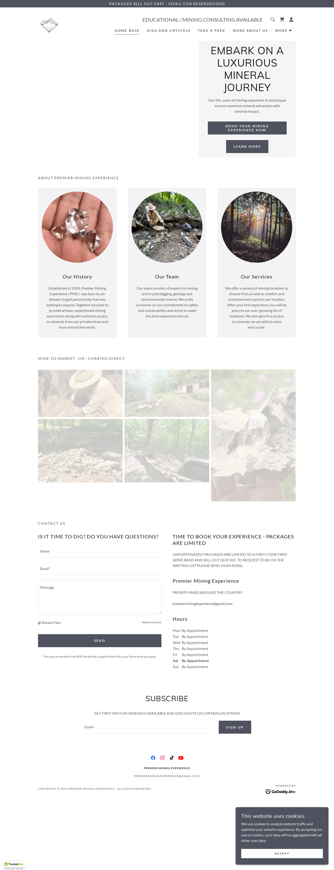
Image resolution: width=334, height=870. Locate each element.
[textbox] (99, 551)
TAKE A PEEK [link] (211, 30)
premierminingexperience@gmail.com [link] (202, 603)
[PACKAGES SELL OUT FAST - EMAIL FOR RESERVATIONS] (167, 3)
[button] (291, 19)
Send (100, 641)
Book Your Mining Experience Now (247, 128)
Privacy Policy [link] (114, 656)
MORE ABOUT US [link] (250, 30)
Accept (282, 853)
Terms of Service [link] (138, 656)
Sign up (235, 727)
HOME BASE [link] (127, 30)
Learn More (247, 146)
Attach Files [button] (51, 622)
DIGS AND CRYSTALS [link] (168, 30)
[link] (49, 23)
